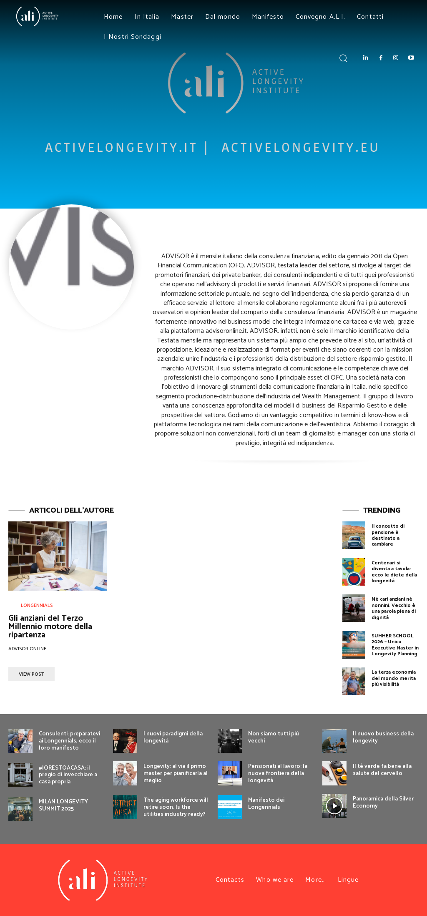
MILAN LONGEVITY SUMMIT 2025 (63, 805)
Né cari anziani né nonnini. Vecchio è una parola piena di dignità (394, 608)
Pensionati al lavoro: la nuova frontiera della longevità (277, 773)
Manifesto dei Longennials (266, 803)
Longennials (37, 605)
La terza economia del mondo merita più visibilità (394, 678)
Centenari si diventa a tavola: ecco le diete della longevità (394, 572)
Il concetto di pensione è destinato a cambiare (388, 535)
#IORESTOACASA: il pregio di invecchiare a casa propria (68, 775)
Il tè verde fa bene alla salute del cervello (382, 770)
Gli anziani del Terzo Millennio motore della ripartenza (50, 627)
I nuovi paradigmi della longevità (173, 737)
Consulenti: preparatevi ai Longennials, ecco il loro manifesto (69, 741)
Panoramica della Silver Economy (383, 802)
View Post (31, 674)
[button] (343, 57)
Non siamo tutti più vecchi (273, 737)
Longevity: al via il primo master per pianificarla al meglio (175, 773)
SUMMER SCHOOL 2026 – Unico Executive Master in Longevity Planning (395, 645)
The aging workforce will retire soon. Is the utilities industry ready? (175, 807)
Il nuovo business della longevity (383, 737)
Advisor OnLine (27, 649)
